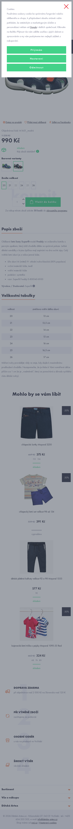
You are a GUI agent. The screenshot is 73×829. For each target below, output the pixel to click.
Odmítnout (36, 67)
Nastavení (36, 58)
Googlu (33, 27)
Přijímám (36, 50)
